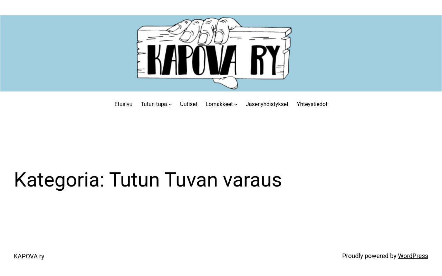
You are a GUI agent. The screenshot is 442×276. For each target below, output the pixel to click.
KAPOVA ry (29, 256)
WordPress (413, 255)
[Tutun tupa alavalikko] (170, 104)
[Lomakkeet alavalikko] (236, 104)
